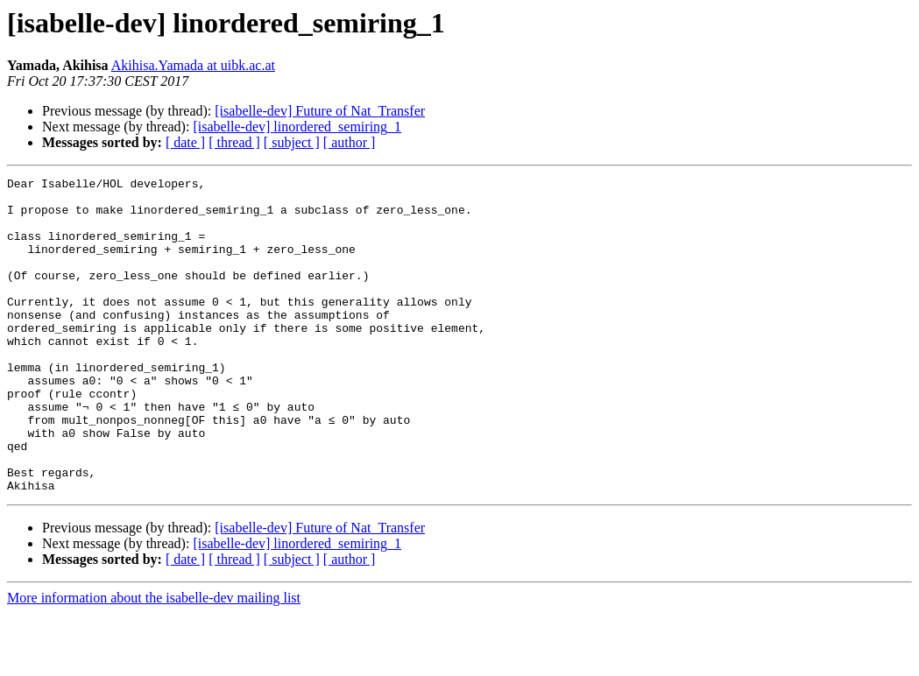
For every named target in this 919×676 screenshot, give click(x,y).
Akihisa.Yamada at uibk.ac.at (193, 65)
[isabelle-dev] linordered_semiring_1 (297, 126)
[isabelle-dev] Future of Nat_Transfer (320, 110)
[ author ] (349, 142)
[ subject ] (292, 142)
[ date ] (185, 142)
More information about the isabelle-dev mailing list (153, 660)
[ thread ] (234, 142)
